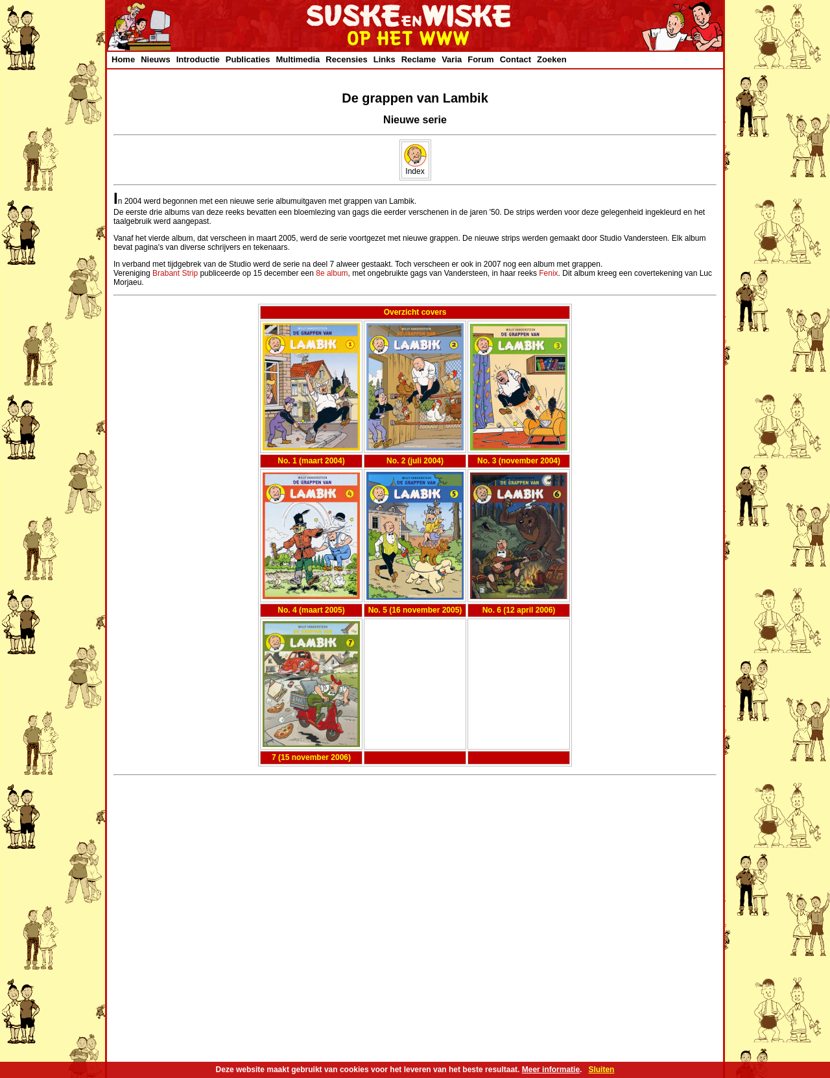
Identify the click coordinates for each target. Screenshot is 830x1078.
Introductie (198, 59)
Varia (452, 59)
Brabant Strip (175, 273)
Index (415, 168)
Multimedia (298, 59)
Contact (515, 59)
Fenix (548, 273)
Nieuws (156, 59)
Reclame (418, 59)
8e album (332, 273)
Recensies (346, 59)
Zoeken (552, 59)
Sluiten (601, 1069)
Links (385, 59)
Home (123, 59)
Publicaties (248, 59)
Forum (480, 59)
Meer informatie (551, 1069)
